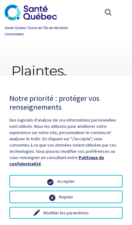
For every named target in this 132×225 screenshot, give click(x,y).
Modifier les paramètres (66, 213)
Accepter (66, 181)
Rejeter (66, 197)
